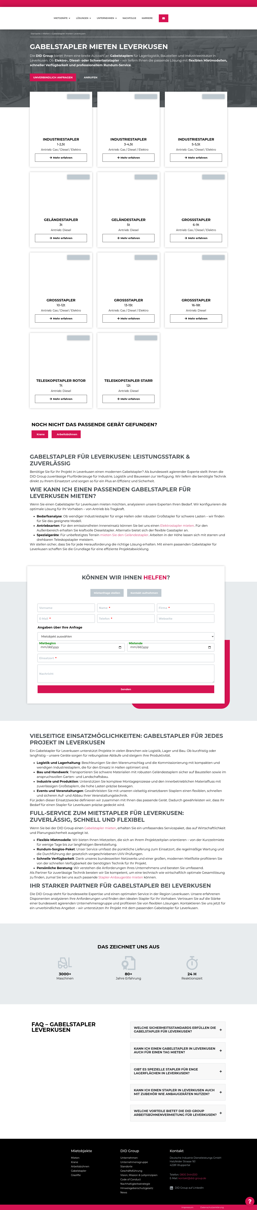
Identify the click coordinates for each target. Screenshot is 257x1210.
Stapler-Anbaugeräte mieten (120, 877)
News (123, 1192)
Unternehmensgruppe (134, 1162)
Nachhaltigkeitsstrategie (135, 1183)
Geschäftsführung (131, 1170)
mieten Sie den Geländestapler (124, 535)
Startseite (36, 33)
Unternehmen (129, 1157)
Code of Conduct (130, 1179)
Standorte (126, 1166)
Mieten (46, 33)
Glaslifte (76, 1175)
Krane (74, 1162)
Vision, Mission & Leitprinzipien (139, 1175)
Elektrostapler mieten (177, 526)
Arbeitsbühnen (80, 1166)
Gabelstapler (78, 1170)
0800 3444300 (188, 1174)
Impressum (187, 1207)
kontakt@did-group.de (192, 1178)
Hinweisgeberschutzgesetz (136, 1188)
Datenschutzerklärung (212, 1207)
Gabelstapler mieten (100, 828)
